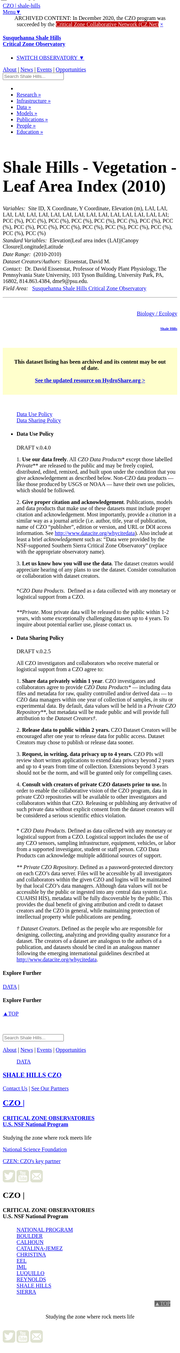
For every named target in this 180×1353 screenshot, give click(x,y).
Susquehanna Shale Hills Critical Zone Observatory (89, 288)
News (26, 69)
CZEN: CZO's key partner (32, 1161)
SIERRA (26, 1292)
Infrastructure (34, 101)
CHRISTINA (31, 1255)
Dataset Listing (26, 141)
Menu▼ (12, 12)
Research (29, 95)
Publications (32, 119)
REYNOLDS (31, 1279)
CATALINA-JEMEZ (40, 1248)
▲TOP (11, 1014)
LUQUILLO (30, 1273)
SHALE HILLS (34, 1286)
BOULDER (30, 1236)
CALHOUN (30, 1242)
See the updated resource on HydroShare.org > (90, 380)
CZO (32, 1075)
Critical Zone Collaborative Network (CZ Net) (107, 24)
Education (30, 132)
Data (24, 107)
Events (44, 69)
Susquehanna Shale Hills (34, 41)
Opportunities (71, 69)
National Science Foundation (35, 1149)
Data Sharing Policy (39, 420)
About (10, 69)
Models (27, 113)
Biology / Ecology (157, 313)
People (26, 126)
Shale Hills (168, 328)
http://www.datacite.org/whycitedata (95, 533)
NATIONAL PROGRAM (45, 1230)
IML (22, 1267)
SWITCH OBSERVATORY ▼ (50, 58)
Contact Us (15, 1088)
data (10, 987)
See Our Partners (50, 1088)
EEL (22, 1261)
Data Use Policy (34, 414)
